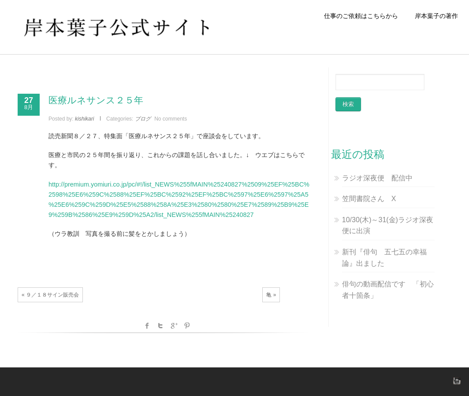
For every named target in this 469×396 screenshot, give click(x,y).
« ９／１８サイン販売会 (50, 295)
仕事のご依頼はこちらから (364, 15)
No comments (170, 119)
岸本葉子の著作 (436, 15)
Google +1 (173, 325)
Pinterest (187, 325)
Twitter (160, 325)
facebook (147, 325)
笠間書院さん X (369, 198)
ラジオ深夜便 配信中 (377, 178)
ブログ (143, 119)
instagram (455, 380)
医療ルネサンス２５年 (95, 100)
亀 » (271, 295)
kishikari (84, 119)
